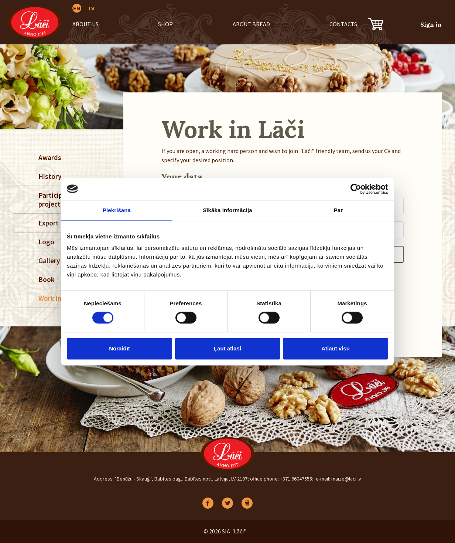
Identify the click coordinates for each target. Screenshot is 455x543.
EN (77, 8)
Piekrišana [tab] (117, 210)
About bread (251, 24)
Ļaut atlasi (227, 348)
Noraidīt (119, 348)
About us (85, 24)
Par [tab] (338, 210)
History (49, 176)
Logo (46, 241)
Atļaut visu (335, 348)
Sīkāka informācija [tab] (227, 210)
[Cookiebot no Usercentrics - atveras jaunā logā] (356, 188)
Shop (165, 24)
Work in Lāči (56, 298)
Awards (49, 157)
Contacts (343, 24)
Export (48, 222)
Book (46, 279)
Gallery (49, 260)
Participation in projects (62, 199)
